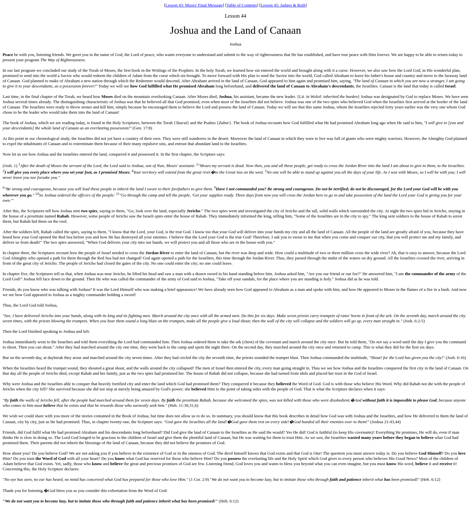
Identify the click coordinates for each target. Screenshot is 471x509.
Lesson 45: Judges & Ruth (283, 5)
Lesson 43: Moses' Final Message (194, 5)
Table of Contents (242, 5)
